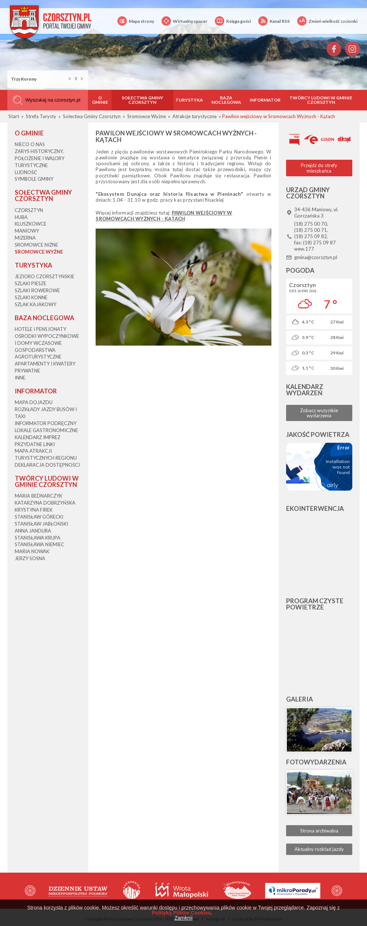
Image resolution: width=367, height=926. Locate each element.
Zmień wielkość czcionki (327, 21)
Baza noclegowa (226, 100)
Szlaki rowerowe (37, 290)
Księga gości (233, 21)
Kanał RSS (274, 21)
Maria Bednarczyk (38, 496)
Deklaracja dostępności (47, 465)
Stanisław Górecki (39, 517)
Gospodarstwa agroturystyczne (38, 353)
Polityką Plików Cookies (181, 913)
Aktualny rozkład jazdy (319, 849)
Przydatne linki (35, 444)
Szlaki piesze (30, 283)
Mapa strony (135, 21)
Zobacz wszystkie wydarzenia (319, 412)
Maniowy (27, 231)
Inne (20, 378)
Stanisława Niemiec (39, 544)
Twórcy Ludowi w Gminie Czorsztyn (320, 100)
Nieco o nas (30, 144)
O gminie (100, 100)
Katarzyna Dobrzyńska (45, 503)
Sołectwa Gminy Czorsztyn (142, 100)
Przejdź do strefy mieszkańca (319, 167)
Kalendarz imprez (37, 437)
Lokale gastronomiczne (46, 430)
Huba (21, 217)
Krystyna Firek (34, 510)
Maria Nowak (32, 551)
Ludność (26, 172)
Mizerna (25, 238)
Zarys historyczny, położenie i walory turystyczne (39, 158)
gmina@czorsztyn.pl (315, 257)
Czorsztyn (29, 210)
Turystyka (189, 100)
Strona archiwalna (319, 831)
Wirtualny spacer (184, 21)
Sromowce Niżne (36, 245)
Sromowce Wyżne (39, 252)
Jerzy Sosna (30, 558)
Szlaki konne (31, 297)
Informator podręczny (45, 423)
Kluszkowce (30, 224)
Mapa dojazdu (34, 402)
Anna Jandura (33, 531)
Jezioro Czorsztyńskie (44, 276)
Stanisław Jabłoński (41, 524)
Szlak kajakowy (35, 304)
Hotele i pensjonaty (40, 329)
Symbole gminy (34, 179)
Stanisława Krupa (37, 538)
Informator (265, 100)
